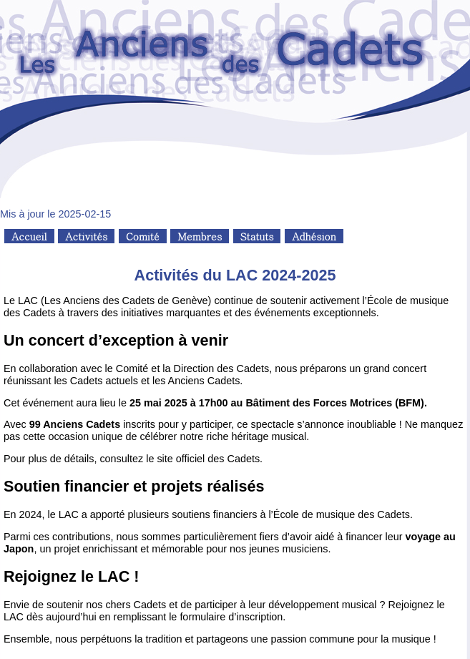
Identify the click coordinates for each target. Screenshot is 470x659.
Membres (199, 236)
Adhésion (314, 236)
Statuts (257, 236)
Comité (143, 236)
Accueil (29, 236)
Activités (86, 236)
